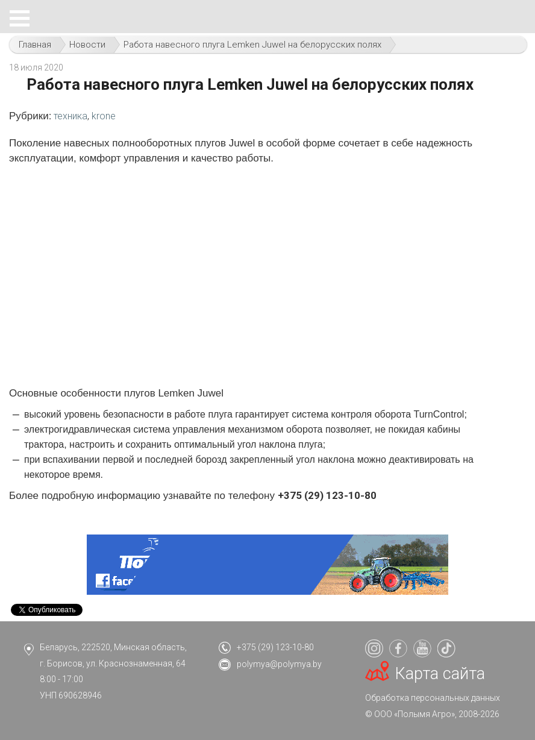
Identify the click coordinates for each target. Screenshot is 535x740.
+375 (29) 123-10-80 (275, 647)
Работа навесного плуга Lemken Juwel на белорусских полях (252, 44)
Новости (87, 44)
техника (70, 116)
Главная (35, 44)
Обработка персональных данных (432, 698)
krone (104, 116)
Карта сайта (440, 673)
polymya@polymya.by (279, 664)
